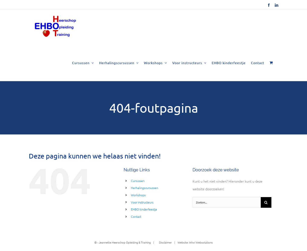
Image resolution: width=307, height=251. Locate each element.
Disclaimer (164, 242)
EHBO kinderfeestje (144, 209)
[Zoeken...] (227, 202)
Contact (136, 216)
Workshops (138, 195)
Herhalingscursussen (144, 188)
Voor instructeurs (142, 202)
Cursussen (138, 181)
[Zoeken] (266, 202)
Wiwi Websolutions (201, 242)
